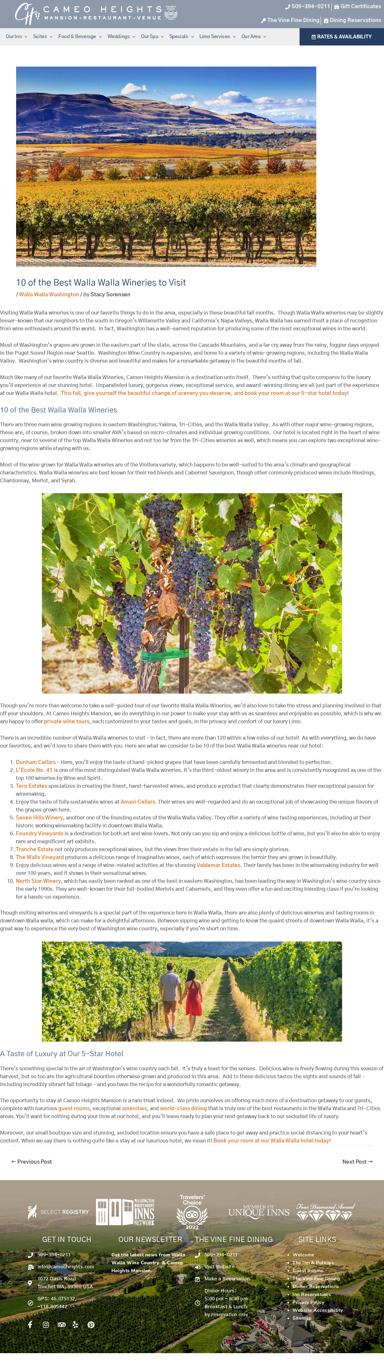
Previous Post (31, 1162)
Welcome (304, 1255)
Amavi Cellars (138, 802)
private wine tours (66, 721)
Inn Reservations (312, 1294)
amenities (134, 1108)
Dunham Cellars (36, 762)
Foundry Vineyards (39, 833)
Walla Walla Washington (49, 295)
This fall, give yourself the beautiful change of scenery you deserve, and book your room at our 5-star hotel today (204, 393)
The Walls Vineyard (40, 857)
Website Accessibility (318, 1310)
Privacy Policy (308, 1302)
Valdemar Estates (218, 865)
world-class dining (183, 1108)
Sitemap (302, 1318)
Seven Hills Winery (39, 818)
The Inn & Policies (313, 1263)
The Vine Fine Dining (316, 1278)
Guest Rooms (308, 1270)
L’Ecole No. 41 (34, 770)
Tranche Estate (35, 849)
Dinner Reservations (316, 1286)
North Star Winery (38, 881)
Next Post (357, 1162)
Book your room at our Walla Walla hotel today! (272, 1141)
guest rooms (74, 1108)
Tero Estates (31, 786)
